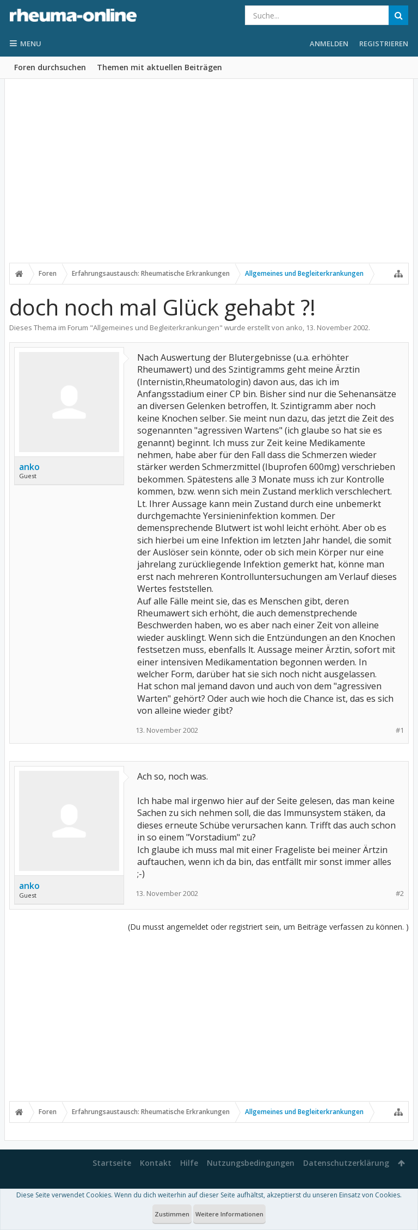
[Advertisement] (209, 178)
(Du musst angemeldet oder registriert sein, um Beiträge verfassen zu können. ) (268, 927)
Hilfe (189, 1163)
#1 (400, 730)
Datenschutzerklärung (346, 1163)
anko (294, 327)
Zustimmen (172, 1214)
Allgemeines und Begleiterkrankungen (156, 327)
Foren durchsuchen (50, 67)
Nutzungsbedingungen (250, 1163)
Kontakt (155, 1163)
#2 (400, 893)
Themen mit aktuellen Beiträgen (159, 67)
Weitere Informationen (229, 1214)
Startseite (112, 1163)
